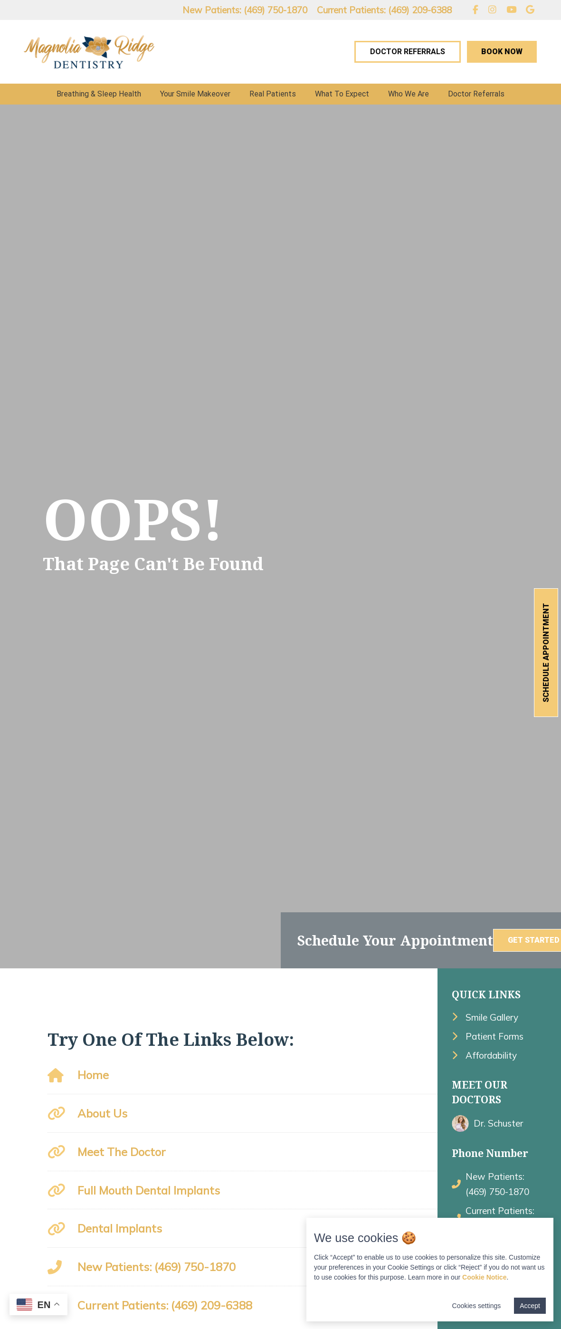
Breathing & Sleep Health (99, 93)
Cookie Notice (484, 1277)
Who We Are (408, 93)
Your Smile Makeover (195, 93)
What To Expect (342, 93)
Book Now (502, 51)
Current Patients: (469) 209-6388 (384, 10)
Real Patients (272, 93)
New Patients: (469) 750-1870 (244, 10)
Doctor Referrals (407, 51)
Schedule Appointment (546, 652)
